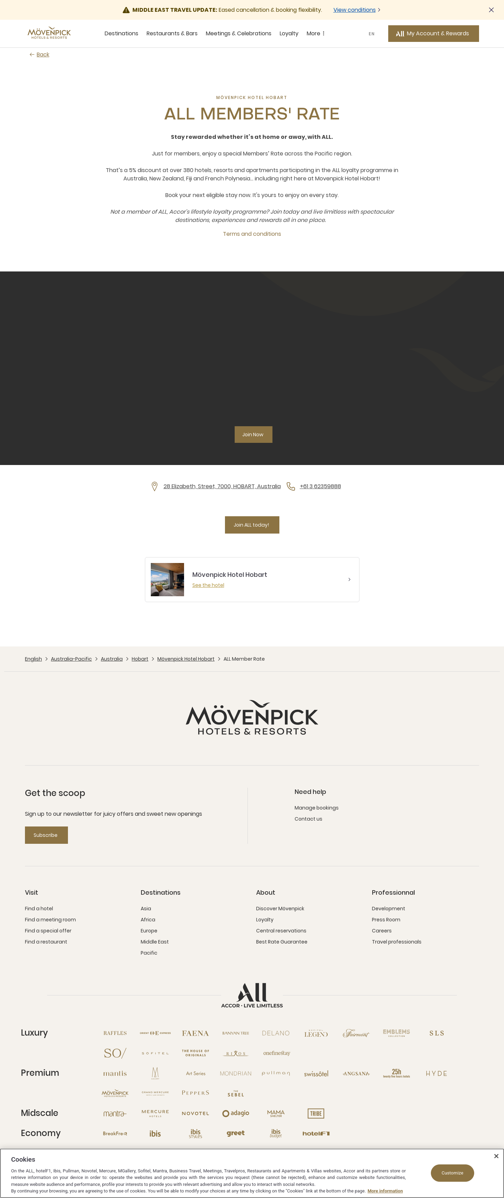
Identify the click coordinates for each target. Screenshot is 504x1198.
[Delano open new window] (276, 1033)
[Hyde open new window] (436, 1073)
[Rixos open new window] (235, 1053)
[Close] (496, 1156)
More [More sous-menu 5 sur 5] (317, 33)
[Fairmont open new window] (356, 1033)
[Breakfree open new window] (115, 1134)
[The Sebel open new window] (235, 1093)
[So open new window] (115, 1053)
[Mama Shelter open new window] (276, 1113)
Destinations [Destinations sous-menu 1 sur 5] (121, 33)
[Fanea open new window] (195, 1033)
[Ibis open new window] (155, 1134)
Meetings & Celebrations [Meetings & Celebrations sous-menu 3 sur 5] (238, 33)
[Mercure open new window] (155, 1113)
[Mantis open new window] (115, 1073)
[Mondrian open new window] (235, 1073)
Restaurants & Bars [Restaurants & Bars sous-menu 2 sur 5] (172, 33)
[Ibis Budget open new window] (276, 1134)
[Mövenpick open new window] (115, 1093)
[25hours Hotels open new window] (396, 1073)
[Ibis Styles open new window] (195, 1134)
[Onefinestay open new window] (276, 1053)
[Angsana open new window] (356, 1073)
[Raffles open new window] (115, 1033)
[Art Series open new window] (195, 1073)
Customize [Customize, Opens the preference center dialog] (452, 1172)
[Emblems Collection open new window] (396, 1033)
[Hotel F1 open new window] (316, 1134)
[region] (252, 1173)
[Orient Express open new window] (155, 1033)
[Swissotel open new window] (316, 1073)
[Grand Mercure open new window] (155, 1093)
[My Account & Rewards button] (433, 33)
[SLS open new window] (436, 1033)
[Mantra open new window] (115, 1113)
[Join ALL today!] (252, 525)
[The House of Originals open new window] (195, 1053)
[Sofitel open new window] (155, 1053)
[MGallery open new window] (155, 1073)
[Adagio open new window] (235, 1113)
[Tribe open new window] (316, 1113)
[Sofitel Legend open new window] (316, 1033)
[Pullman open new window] (276, 1073)
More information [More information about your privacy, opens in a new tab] (385, 1190)
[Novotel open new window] (195, 1113)
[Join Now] (253, 434)
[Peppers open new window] (195, 1093)
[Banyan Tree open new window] (235, 1033)
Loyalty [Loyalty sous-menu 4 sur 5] (289, 33)
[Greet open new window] (235, 1134)
